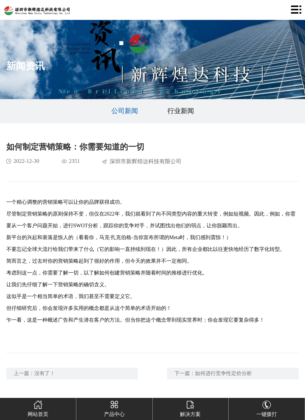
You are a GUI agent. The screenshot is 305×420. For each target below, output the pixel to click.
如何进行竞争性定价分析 (223, 373)
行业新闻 (180, 111)
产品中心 (114, 407)
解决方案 (190, 407)
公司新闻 (124, 111)
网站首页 (38, 407)
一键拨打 (267, 407)
